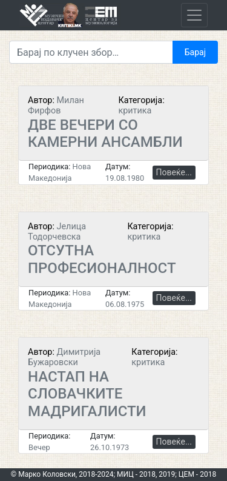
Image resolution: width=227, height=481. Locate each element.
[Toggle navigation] (194, 15)
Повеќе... (174, 172)
